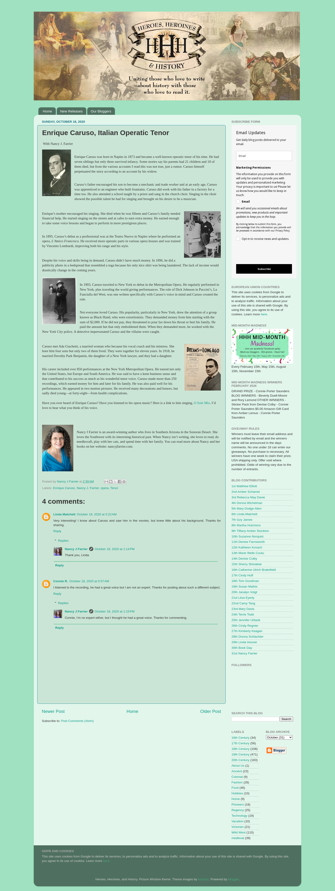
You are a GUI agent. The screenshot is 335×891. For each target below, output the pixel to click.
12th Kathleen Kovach (246, 547)
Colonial (237, 777)
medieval (237, 838)
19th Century (240, 754)
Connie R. (60, 581)
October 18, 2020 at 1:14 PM (114, 549)
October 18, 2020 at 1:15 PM (114, 611)
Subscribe (264, 269)
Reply (57, 531)
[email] (264, 156)
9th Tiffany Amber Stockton (250, 531)
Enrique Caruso (64, 488)
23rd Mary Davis (242, 609)
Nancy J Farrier (76, 549)
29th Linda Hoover (244, 642)
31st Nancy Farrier (244, 653)
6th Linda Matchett (244, 514)
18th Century (240, 749)
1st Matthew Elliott (244, 486)
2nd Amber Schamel (245, 491)
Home (47, 111)
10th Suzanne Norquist (247, 536)
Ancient (236, 771)
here (264, 314)
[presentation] (260, 253)
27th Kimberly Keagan (246, 631)
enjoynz (203, 879)
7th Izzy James (241, 519)
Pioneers (237, 804)
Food (235, 787)
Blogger (233, 879)
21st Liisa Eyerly (242, 597)
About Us (238, 765)
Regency (237, 810)
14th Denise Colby (244, 558)
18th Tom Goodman (245, 581)
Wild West (238, 832)
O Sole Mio (202, 403)
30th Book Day (241, 648)
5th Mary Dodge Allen (246, 508)
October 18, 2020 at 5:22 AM (97, 514)
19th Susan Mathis (244, 586)
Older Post (210, 711)
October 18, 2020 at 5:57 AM (89, 581)
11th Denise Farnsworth (248, 542)
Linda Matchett (64, 514)
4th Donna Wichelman (246, 503)
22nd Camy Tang (243, 603)
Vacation (237, 821)
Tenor (114, 488)
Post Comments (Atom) (77, 721)
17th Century (240, 743)
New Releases (71, 111)
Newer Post (53, 711)
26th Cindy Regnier (244, 625)
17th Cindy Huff (242, 575)
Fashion (237, 782)
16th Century (240, 737)
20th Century (240, 760)
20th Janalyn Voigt (244, 592)
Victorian (237, 827)
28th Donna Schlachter (247, 636)
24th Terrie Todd (242, 614)
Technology (239, 815)
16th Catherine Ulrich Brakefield (253, 569)
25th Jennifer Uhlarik (245, 620)
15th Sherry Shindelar (246, 564)
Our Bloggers (101, 111)
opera (104, 488)
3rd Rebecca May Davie (248, 497)
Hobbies (237, 793)
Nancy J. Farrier (88, 488)
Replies (63, 540)
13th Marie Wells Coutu (247, 553)
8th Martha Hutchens (246, 525)
